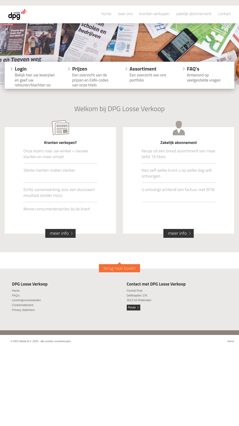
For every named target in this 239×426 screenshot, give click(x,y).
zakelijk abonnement (193, 13)
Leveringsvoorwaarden (26, 300)
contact (224, 13)
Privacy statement (23, 310)
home (106, 13)
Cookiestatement (22, 305)
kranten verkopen (154, 13)
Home (16, 290)
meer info (59, 233)
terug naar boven (120, 268)
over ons (125, 13)
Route (132, 307)
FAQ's (16, 295)
